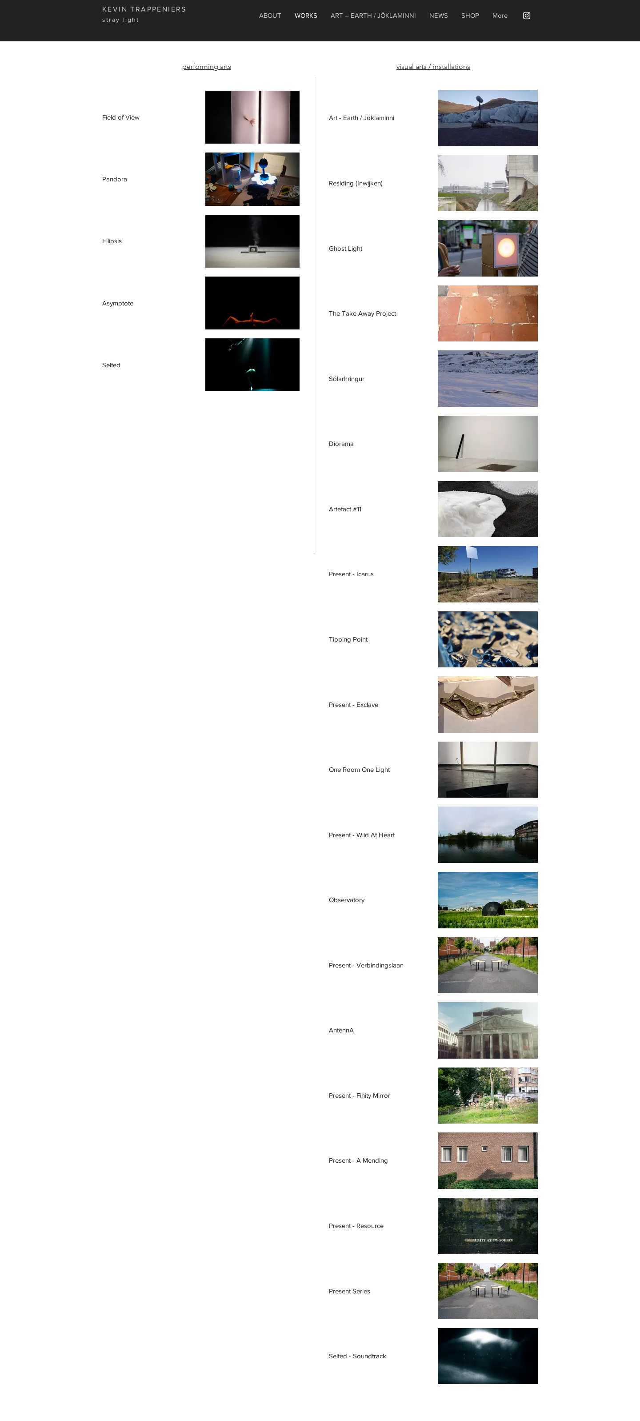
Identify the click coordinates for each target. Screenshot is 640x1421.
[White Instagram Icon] (527, 15)
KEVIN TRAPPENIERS (144, 9)
